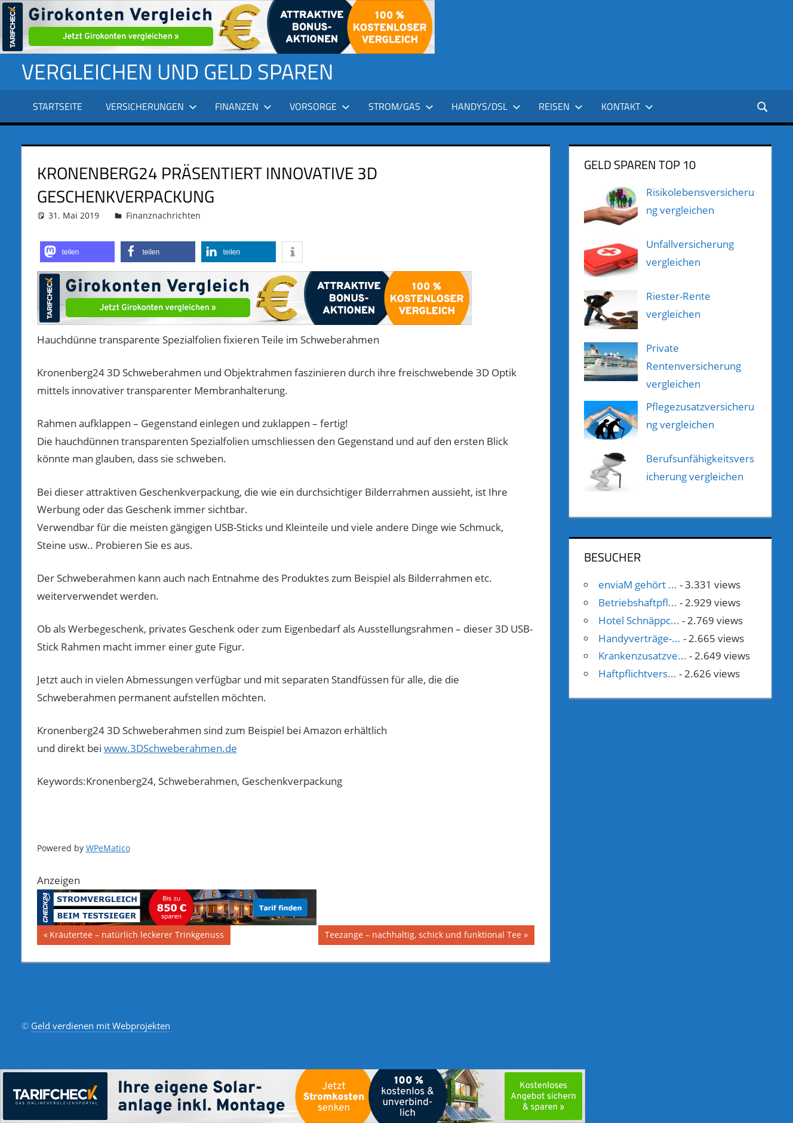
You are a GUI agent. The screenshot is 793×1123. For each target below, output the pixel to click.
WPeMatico (108, 848)
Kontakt (627, 106)
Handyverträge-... (639, 638)
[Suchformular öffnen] (763, 106)
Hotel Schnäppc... (639, 620)
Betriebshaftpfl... (637, 602)
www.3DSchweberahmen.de (170, 748)
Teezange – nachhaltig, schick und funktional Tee (422, 936)
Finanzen (243, 106)
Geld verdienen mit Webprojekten (100, 1026)
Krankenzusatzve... (642, 655)
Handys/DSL (486, 106)
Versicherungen (151, 106)
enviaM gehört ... (637, 584)
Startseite (57, 106)
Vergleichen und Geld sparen (177, 71)
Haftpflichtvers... (637, 673)
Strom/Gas (401, 106)
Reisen (561, 106)
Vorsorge (320, 106)
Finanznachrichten (163, 215)
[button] (77, 251)
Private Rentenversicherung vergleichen (693, 366)
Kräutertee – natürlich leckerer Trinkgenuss (136, 936)
